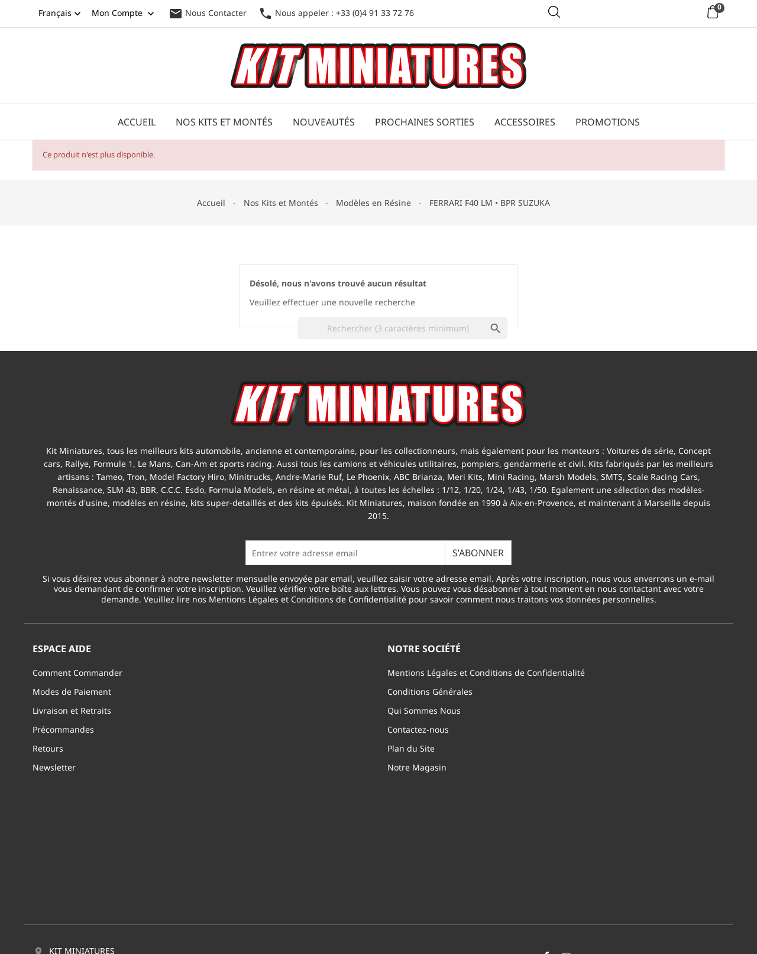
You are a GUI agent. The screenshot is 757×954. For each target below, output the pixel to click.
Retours (48, 748)
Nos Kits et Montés (224, 121)
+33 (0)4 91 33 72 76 (88, 882)
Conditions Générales (430, 691)
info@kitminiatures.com (96, 899)
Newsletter (54, 767)
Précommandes (63, 729)
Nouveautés (324, 121)
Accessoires (524, 121)
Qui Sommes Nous (424, 710)
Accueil (137, 121)
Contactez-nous (418, 729)
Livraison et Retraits (72, 710)
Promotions (607, 121)
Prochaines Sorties (424, 121)
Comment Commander (77, 672)
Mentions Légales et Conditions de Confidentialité (486, 672)
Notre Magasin (417, 767)
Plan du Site (411, 748)
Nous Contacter (208, 12)
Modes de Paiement (72, 691)
